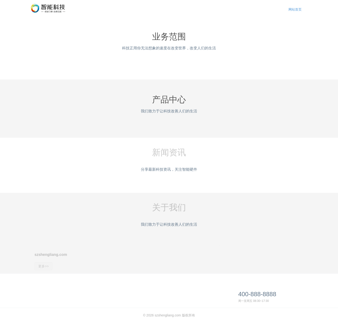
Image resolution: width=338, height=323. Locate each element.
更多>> (43, 270)
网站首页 (295, 9)
